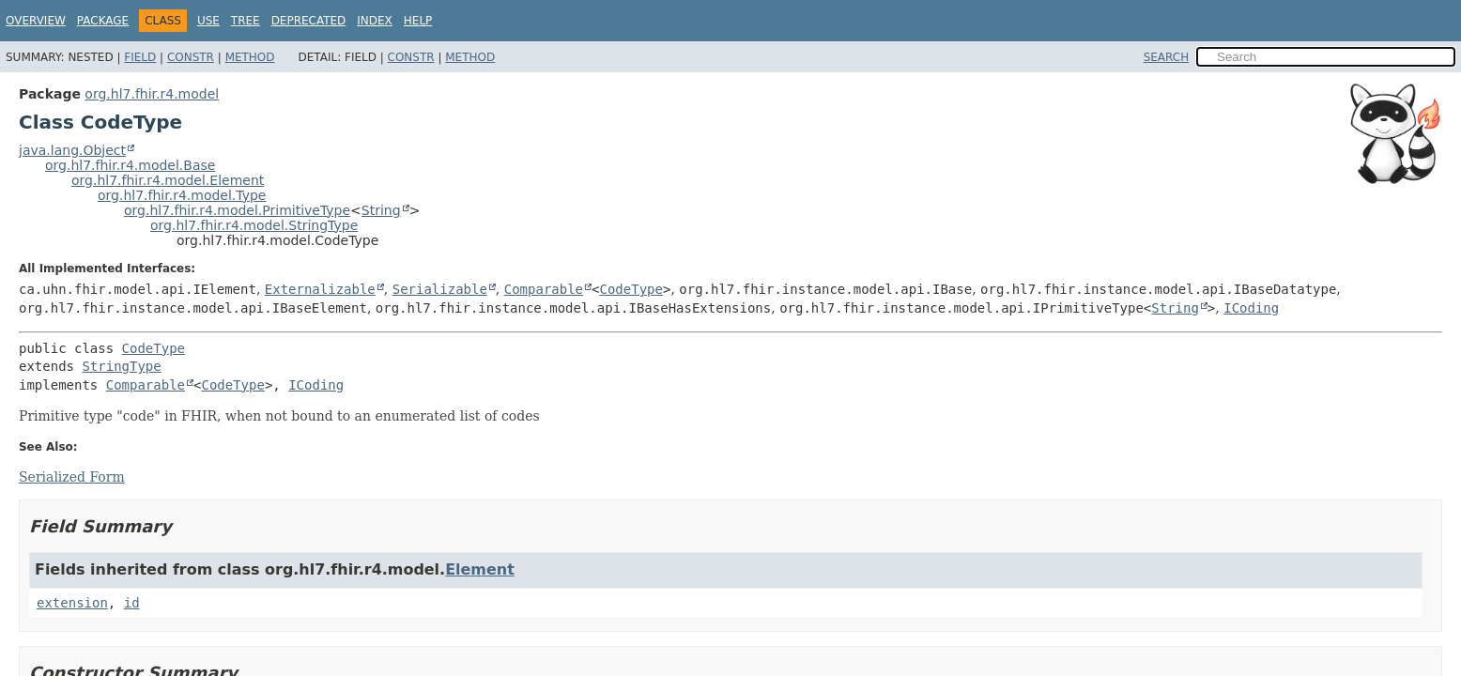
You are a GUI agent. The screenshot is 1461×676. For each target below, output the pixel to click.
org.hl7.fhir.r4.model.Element (167, 180)
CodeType (631, 289)
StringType (121, 366)
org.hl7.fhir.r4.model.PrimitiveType (237, 210)
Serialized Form (72, 476)
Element (480, 569)
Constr (190, 57)
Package (103, 20)
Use (208, 20)
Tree (245, 20)
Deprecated (308, 20)
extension (72, 602)
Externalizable (320, 289)
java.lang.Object (72, 150)
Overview (36, 20)
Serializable (439, 289)
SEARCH (1167, 57)
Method (250, 57)
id (132, 602)
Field (140, 57)
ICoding (1251, 307)
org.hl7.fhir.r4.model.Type (182, 195)
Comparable (543, 289)
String (381, 210)
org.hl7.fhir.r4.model (152, 93)
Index (374, 20)
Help (418, 20)
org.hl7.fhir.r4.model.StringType (254, 225)
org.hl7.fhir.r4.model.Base (130, 165)
